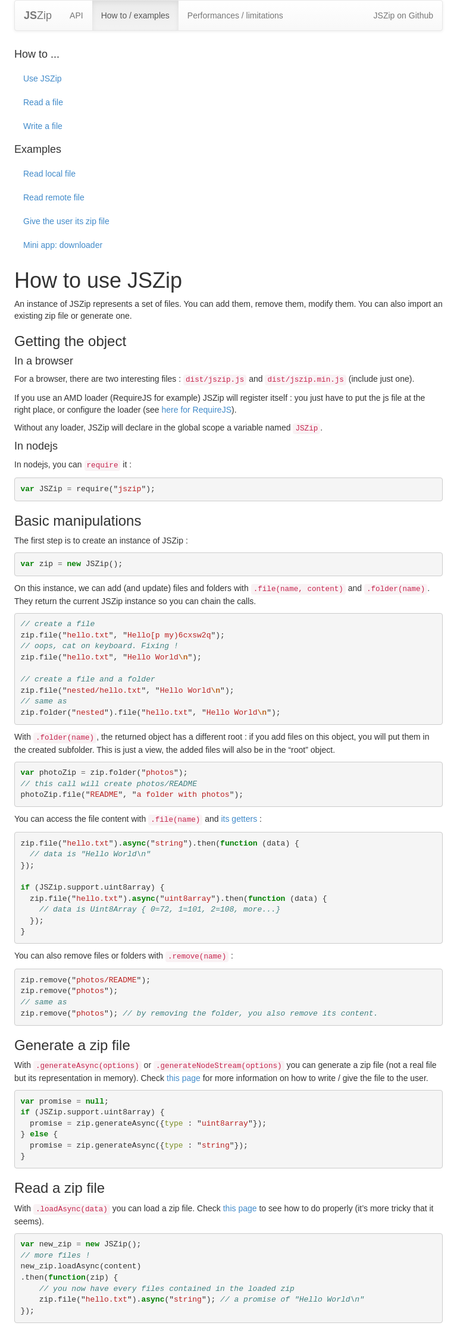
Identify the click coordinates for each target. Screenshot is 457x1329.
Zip (38, 15)
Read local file (49, 173)
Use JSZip (42, 78)
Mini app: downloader (62, 245)
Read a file (43, 102)
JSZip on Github (403, 15)
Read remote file (53, 197)
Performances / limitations (235, 15)
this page (184, 1078)
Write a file (42, 126)
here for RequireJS (196, 409)
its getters (239, 819)
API (76, 15)
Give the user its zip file (66, 221)
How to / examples (135, 15)
